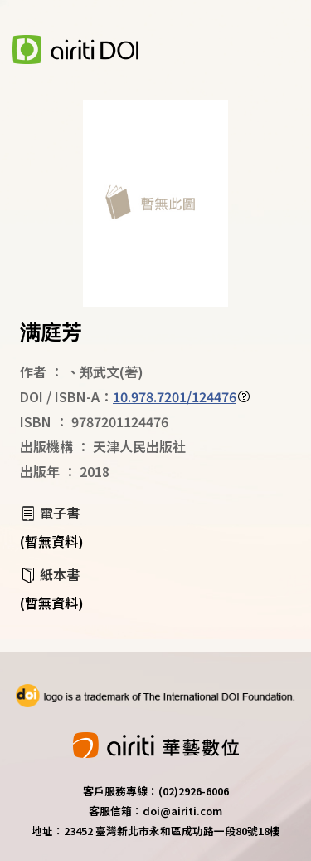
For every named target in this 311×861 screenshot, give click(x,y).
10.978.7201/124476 (174, 396)
